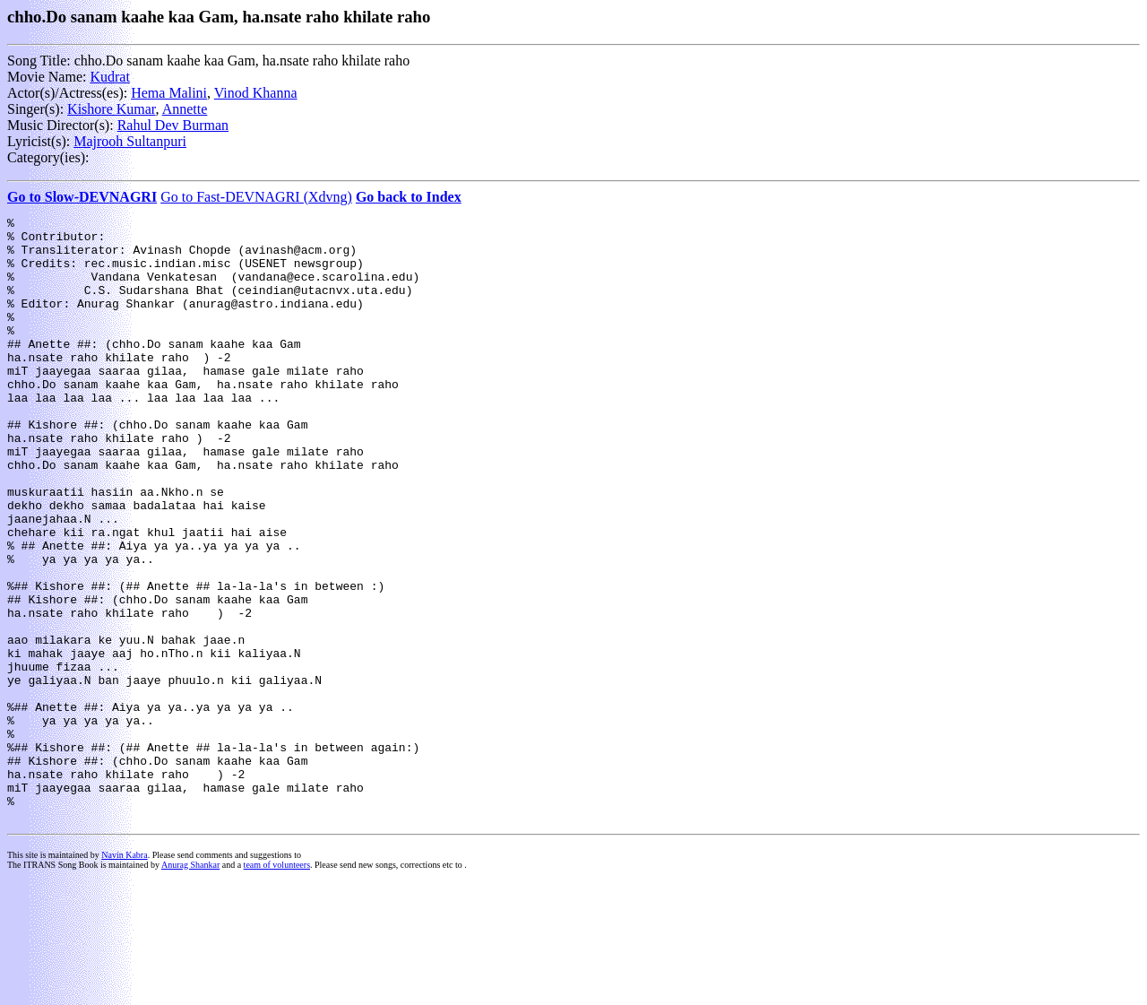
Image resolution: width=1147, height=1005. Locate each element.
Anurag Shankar (190, 986)
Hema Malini (169, 92)
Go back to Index (408, 196)
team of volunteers (277, 986)
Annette (185, 109)
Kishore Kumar (111, 109)
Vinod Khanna (256, 92)
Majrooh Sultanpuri (129, 141)
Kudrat (109, 76)
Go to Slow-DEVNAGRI (82, 196)
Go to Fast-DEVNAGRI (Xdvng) (256, 196)
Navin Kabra (124, 976)
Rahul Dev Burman (173, 125)
